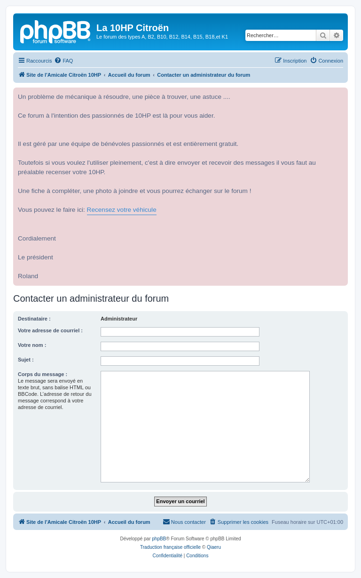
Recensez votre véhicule (122, 209)
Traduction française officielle (170, 547)
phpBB (159, 538)
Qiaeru (214, 547)
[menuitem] (63, 60)
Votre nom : (32, 345)
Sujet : (26, 359)
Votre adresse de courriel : (50, 330)
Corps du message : (42, 374)
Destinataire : (34, 318)
